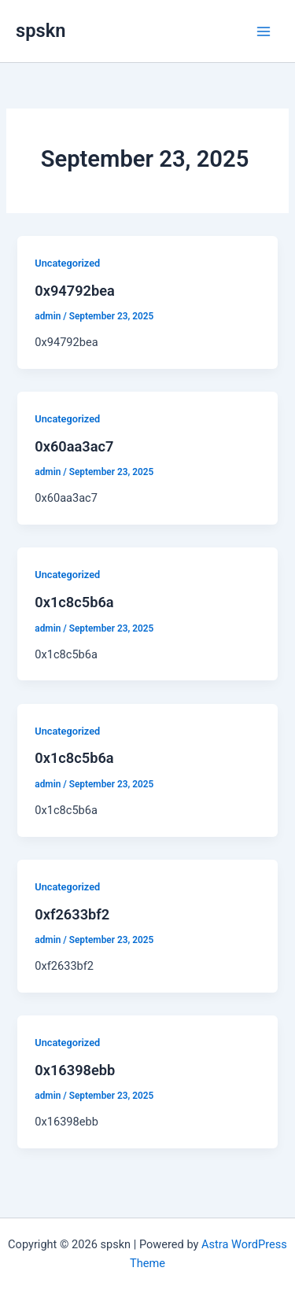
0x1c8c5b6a (74, 602)
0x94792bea (75, 290)
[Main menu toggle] (263, 30)
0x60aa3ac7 (74, 446)
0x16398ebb (75, 1070)
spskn (40, 31)
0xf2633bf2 (72, 914)
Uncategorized (67, 263)
